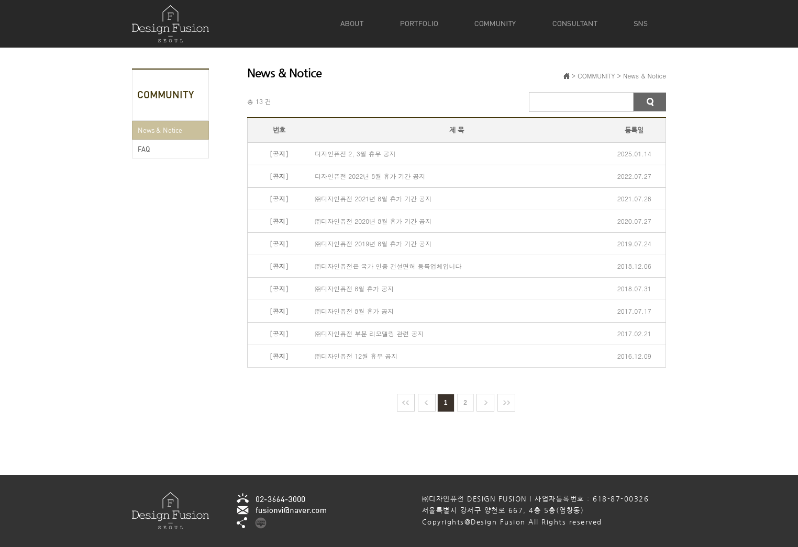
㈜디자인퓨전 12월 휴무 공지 (356, 355)
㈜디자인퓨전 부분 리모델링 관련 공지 (369, 333)
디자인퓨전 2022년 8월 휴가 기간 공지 (370, 176)
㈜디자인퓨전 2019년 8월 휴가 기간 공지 (373, 243)
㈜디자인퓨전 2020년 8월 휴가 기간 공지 (373, 220)
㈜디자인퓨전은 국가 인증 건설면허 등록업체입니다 (388, 265)
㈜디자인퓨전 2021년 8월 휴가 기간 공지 (373, 198)
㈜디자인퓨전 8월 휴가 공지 (354, 288)
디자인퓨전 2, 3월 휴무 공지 (355, 153)
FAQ (144, 148)
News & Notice (160, 130)
